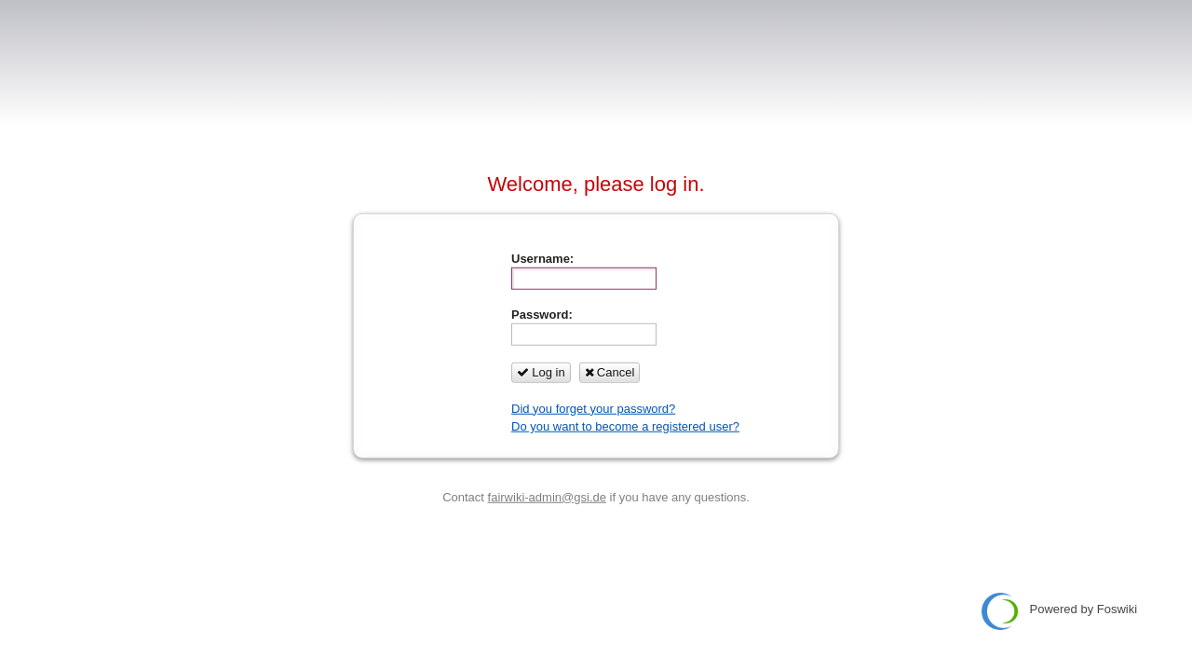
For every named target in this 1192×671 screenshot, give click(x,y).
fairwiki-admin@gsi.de (547, 496)
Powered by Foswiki (1059, 611)
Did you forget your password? (593, 408)
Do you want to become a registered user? (625, 426)
